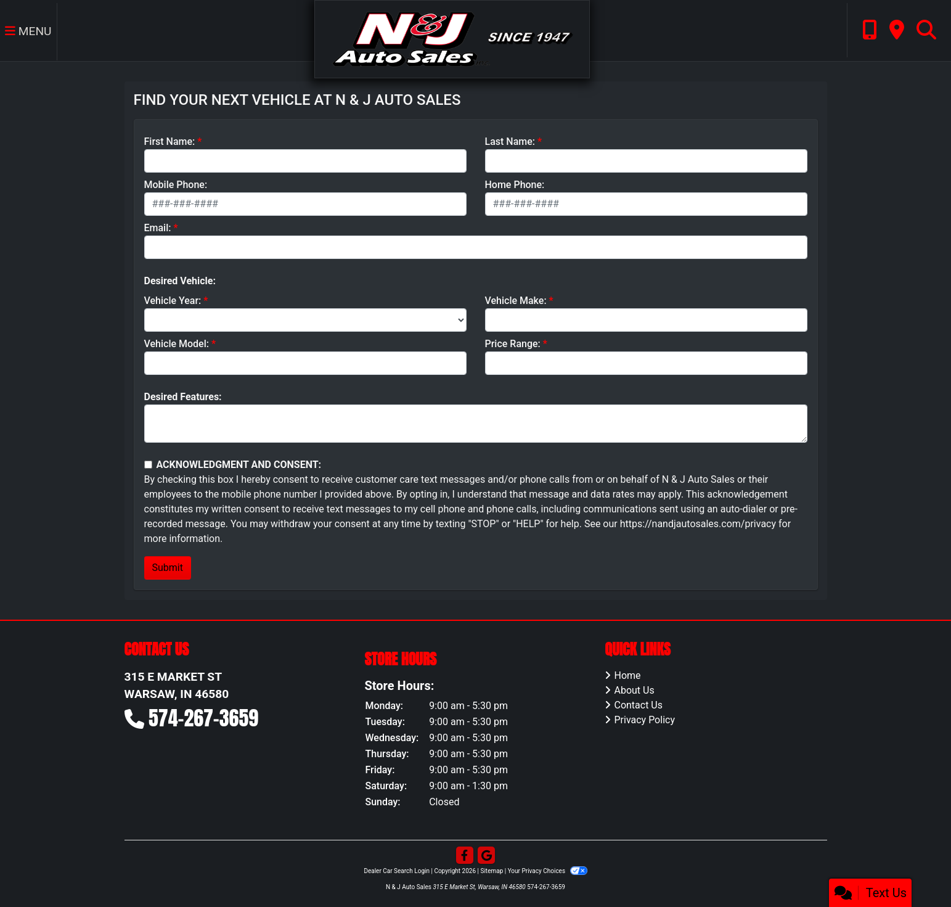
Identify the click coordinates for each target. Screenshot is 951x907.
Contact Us (638, 705)
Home (627, 675)
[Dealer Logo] (452, 38)
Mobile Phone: (176, 185)
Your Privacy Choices (547, 871)
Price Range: (513, 344)
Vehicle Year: (173, 300)
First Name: (169, 141)
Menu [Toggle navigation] (28, 31)
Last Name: (510, 141)
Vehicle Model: (176, 344)
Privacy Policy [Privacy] (644, 720)
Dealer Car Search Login (397, 871)
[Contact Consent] (148, 465)
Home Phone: (515, 185)
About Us (634, 690)
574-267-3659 (203, 718)
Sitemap (491, 871)
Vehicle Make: (516, 300)
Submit (167, 567)
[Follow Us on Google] (486, 856)
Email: (157, 228)
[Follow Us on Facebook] (464, 856)
